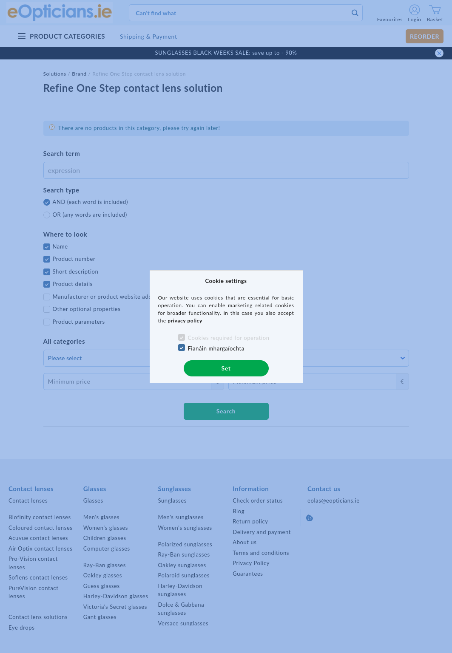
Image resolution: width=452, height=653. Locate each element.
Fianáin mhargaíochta (216, 348)
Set (225, 368)
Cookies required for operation (228, 337)
